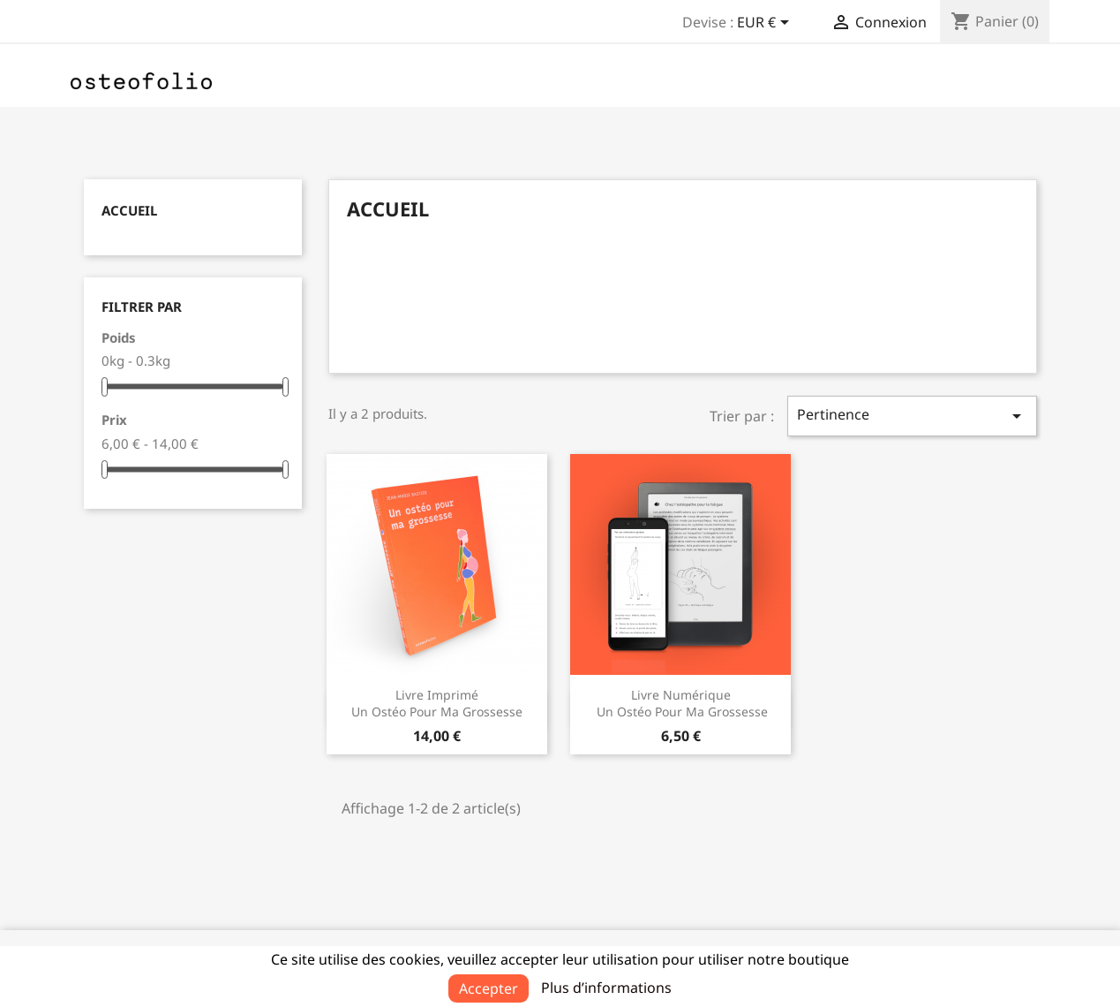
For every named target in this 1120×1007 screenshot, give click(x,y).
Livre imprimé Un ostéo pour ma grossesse (436, 703)
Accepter (488, 988)
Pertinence (911, 416)
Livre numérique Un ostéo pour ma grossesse (680, 703)
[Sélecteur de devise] (766, 23)
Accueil (129, 210)
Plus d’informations (606, 987)
